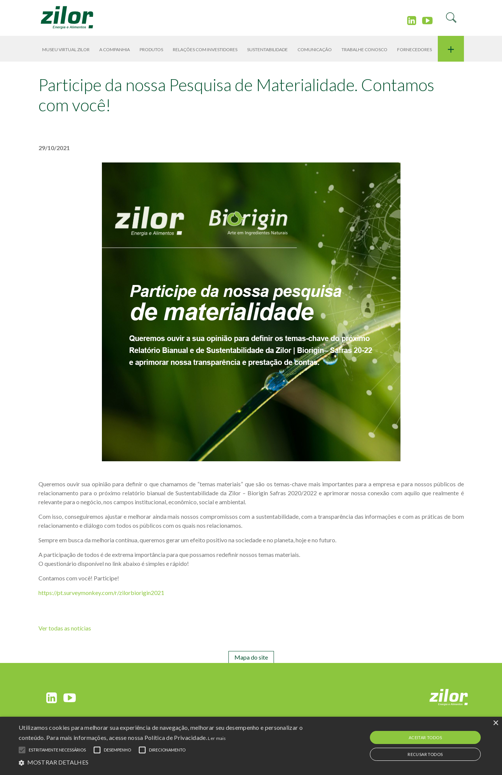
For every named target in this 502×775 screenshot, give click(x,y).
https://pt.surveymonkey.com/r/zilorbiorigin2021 (101, 592)
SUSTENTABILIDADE (267, 49)
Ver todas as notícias (64, 628)
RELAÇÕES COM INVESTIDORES (205, 49)
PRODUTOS (151, 49)
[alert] (251, 746)
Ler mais (217, 738)
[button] (170, 762)
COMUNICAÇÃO (314, 49)
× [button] (495, 723)
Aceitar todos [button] (425, 737)
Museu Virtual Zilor (66, 49)
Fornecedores (414, 49)
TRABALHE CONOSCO (364, 49)
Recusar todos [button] (425, 754)
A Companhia (114, 49)
